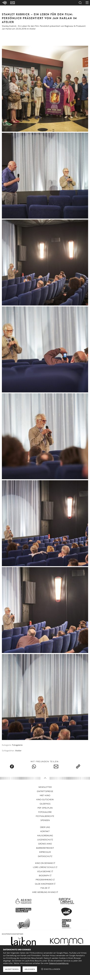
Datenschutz (45, 856)
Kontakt (45, 831)
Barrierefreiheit (45, 848)
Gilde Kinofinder (44, 884)
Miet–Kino (45, 795)
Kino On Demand (44, 863)
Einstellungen (50, 969)
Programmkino (44, 879)
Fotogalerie (17, 745)
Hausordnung (45, 835)
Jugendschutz (45, 839)
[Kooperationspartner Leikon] (23, 941)
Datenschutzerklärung (58, 963)
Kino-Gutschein (45, 799)
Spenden (45, 820)
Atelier (18, 750)
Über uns (45, 827)
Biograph (44, 875)
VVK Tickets (12, 2)
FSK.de (44, 888)
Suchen (80, 2)
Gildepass (45, 803)
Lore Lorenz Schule (44, 867)
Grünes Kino (45, 843)
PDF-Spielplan (45, 808)
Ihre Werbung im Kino (44, 892)
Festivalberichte (45, 816)
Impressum (45, 852)
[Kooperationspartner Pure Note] (66, 941)
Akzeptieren (12, 969)
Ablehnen (30, 969)
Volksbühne (44, 871)
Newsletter (45, 787)
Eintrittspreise (45, 791)
